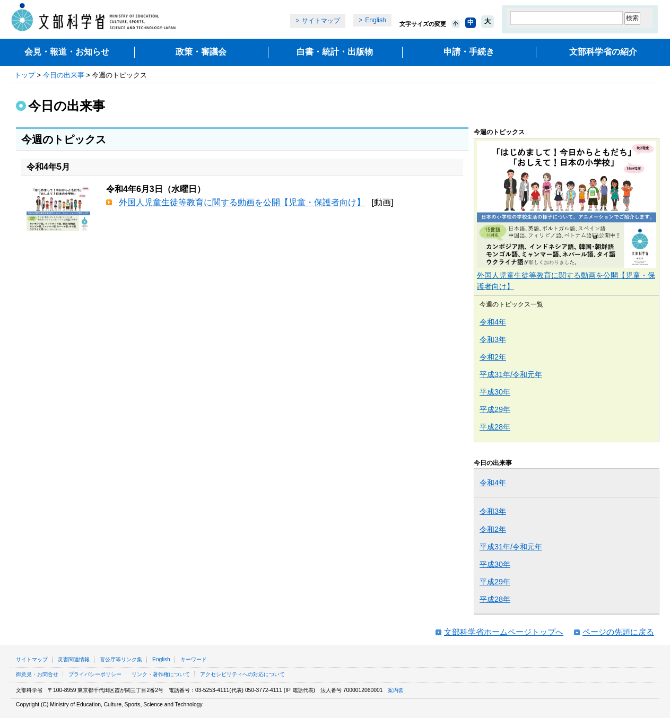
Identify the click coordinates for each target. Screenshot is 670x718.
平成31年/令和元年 (511, 374)
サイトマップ (321, 20)
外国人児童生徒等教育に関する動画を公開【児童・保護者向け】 (242, 202)
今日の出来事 (63, 75)
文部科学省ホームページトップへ (503, 631)
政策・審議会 (201, 51)
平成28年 (495, 427)
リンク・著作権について (161, 674)
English (375, 20)
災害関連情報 (74, 659)
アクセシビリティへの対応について (242, 674)
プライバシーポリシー (94, 674)
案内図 (396, 690)
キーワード (193, 659)
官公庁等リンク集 (121, 659)
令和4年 (493, 322)
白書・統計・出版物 (335, 51)
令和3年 (493, 339)
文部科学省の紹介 (603, 51)
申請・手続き (468, 51)
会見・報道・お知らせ (66, 51)
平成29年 (495, 409)
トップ (24, 75)
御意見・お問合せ (37, 674)
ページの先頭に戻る (618, 631)
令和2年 (493, 357)
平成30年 (495, 392)
